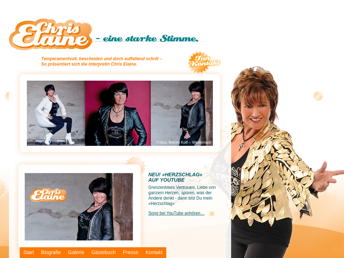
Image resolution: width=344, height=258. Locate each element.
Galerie (76, 252)
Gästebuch (103, 252)
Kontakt (153, 252)
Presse (131, 252)
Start (28, 252)
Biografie (51, 252)
